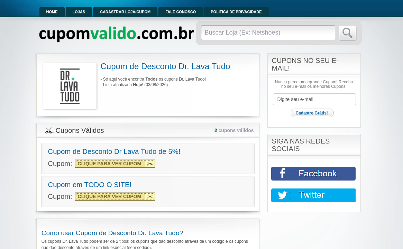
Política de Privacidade (236, 12)
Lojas (79, 12)
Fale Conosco (180, 12)
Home (52, 12)
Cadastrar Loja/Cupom (125, 12)
